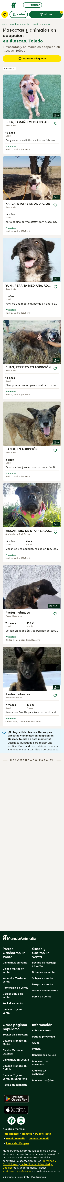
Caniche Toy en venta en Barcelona (15, 1077)
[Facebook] (11, 1120)
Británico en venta (43, 972)
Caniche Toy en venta (12, 1011)
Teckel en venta (13, 1003)
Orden (19, 14)
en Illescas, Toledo (23, 41)
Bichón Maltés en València (13, 1052)
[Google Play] (16, 1099)
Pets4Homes (11, 1133)
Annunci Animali (39, 1138)
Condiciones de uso (44, 1055)
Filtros (51, 13)
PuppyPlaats (43, 1133)
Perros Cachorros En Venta (14, 953)
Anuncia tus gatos (43, 1080)
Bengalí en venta (42, 984)
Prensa (36, 1048)
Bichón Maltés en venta (13, 970)
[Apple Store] (16, 1110)
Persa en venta (41, 996)
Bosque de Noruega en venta (44, 964)
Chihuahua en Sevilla (16, 1059)
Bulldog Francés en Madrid (15, 1042)
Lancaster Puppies (17, 1143)
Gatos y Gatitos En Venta (40, 953)
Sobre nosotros (41, 1030)
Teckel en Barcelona (15, 1034)
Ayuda (35, 1042)
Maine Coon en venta (45, 990)
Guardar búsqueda (32, 58)
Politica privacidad (43, 1036)
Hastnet (27, 1133)
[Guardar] (56, 123)
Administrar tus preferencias (17, 1171)
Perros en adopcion (15, 1084)
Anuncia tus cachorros (39, 1072)
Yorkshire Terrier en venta (15, 980)
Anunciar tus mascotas (40, 1063)
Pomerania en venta (15, 987)
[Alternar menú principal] (6, 5)
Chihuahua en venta (15, 962)
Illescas (9, 68)
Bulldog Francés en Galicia (15, 1067)
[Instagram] (21, 1120)
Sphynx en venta (42, 978)
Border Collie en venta (13, 995)
